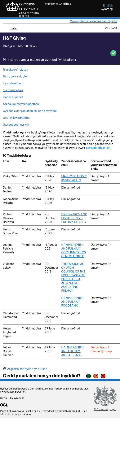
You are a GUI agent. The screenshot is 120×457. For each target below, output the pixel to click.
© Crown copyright (105, 409)
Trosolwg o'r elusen (15, 69)
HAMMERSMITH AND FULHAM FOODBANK (72, 301)
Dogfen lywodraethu (16, 118)
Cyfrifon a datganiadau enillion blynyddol (30, 111)
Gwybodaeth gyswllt (16, 124)
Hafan (14, 28)
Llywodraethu (12, 83)
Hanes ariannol (13, 97)
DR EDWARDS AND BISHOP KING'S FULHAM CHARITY (74, 218)
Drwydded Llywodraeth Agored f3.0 (61, 411)
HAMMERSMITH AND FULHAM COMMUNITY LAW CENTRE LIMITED (73, 250)
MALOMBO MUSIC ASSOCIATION (74, 178)
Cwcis (3, 398)
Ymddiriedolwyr (13, 90)
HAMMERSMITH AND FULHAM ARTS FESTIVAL (72, 351)
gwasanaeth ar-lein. (98, 148)
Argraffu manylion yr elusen (25, 369)
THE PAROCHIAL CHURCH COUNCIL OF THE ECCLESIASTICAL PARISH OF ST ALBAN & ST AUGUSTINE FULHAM (73, 277)
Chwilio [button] (111, 28)
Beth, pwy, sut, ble (15, 76)
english (108, 5)
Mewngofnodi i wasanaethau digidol (93, 21)
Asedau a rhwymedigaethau (21, 104)
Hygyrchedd (17, 398)
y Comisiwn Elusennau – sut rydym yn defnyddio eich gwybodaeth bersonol (44, 390)
